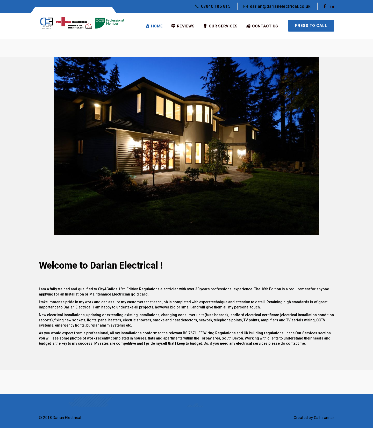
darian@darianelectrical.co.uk (276, 6)
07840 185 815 (212, 6)
